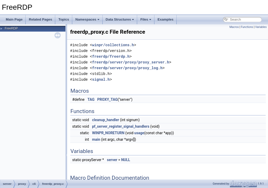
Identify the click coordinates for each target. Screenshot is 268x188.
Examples (166, 19)
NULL (125, 160)
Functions (247, 27)
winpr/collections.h (113, 45)
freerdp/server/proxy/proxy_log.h (127, 68)
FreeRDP (11, 28)
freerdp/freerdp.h (111, 56)
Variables (261, 27)
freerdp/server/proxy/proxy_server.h (130, 62)
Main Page (14, 19)
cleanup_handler (105, 120)
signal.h (101, 79)
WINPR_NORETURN (108, 133)
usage (139, 133)
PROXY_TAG (107, 99)
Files (145, 19)
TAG (90, 99)
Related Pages (40, 19)
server (112, 160)
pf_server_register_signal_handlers (120, 126)
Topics (63, 19)
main (96, 139)
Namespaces (87, 19)
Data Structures (120, 19)
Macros (234, 27)
